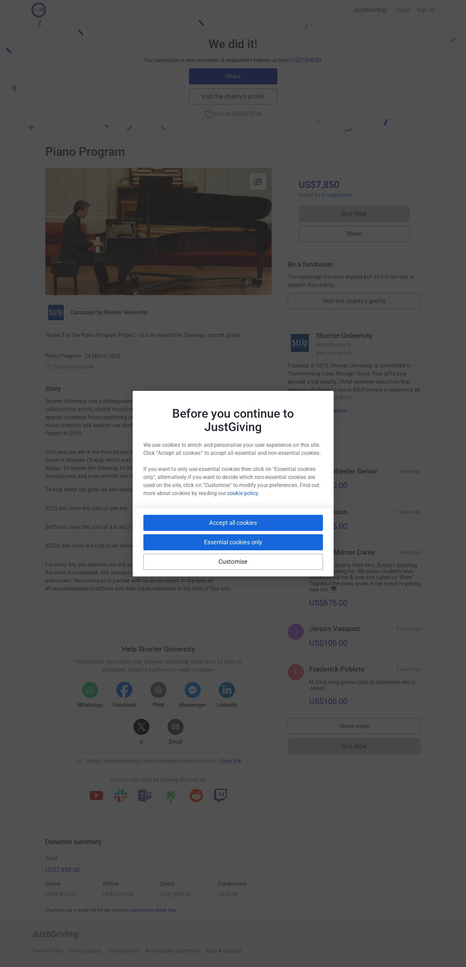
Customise (233, 561)
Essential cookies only (233, 542)
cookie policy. (243, 493)
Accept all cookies (233, 522)
